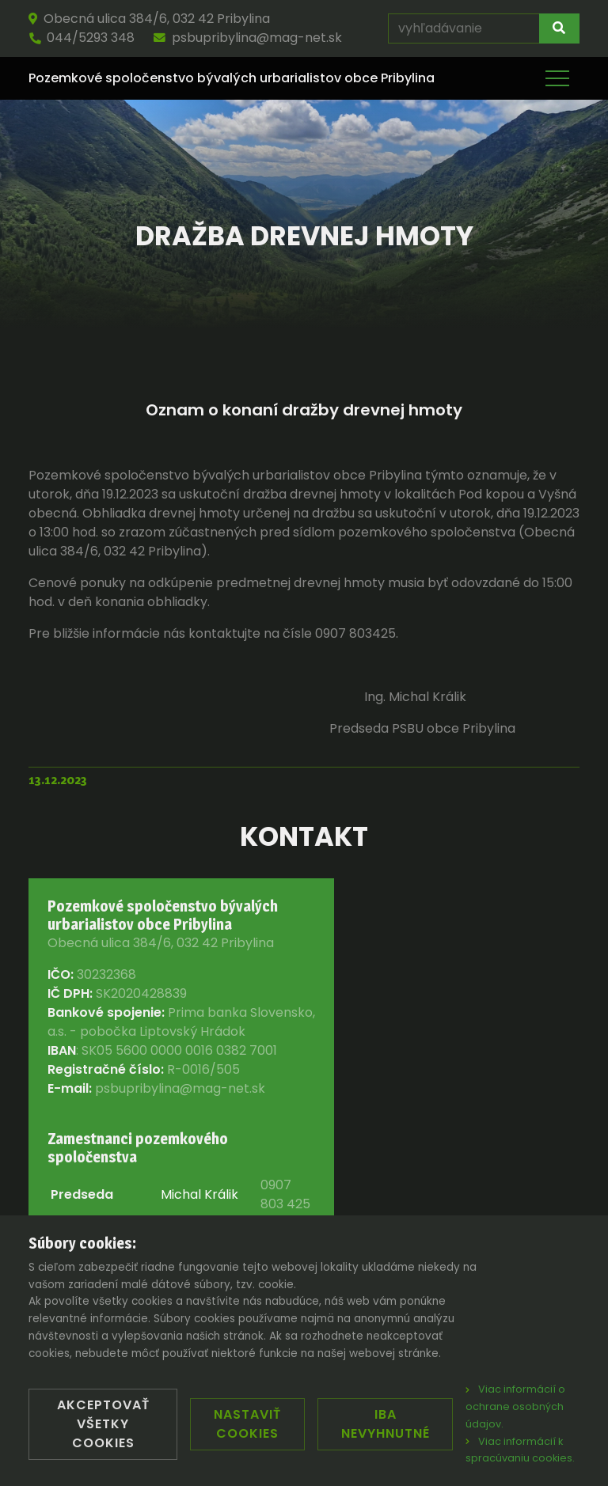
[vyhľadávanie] (464, 28)
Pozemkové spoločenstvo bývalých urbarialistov (231, 78)
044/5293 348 (81, 37)
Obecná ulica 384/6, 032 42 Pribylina (149, 18)
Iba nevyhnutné (385, 1423)
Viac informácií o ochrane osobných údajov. (515, 1406)
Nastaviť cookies (247, 1423)
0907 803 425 (285, 1194)
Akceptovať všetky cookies (103, 1424)
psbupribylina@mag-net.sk (248, 37)
